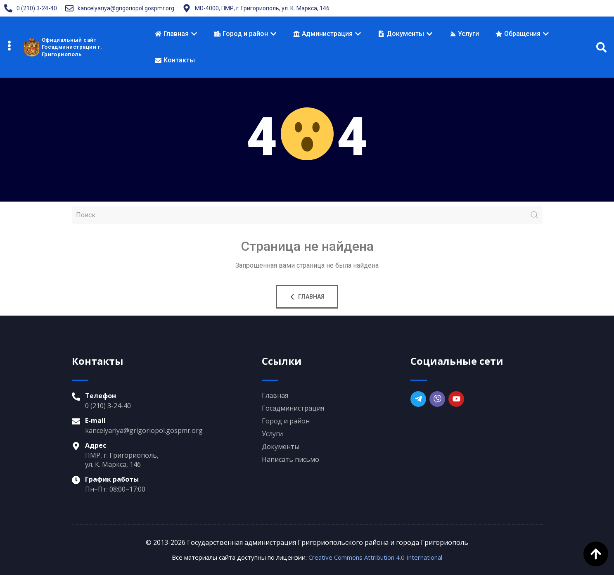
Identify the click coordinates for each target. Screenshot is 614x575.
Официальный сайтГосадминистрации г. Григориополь (72, 47)
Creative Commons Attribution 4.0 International (375, 557)
